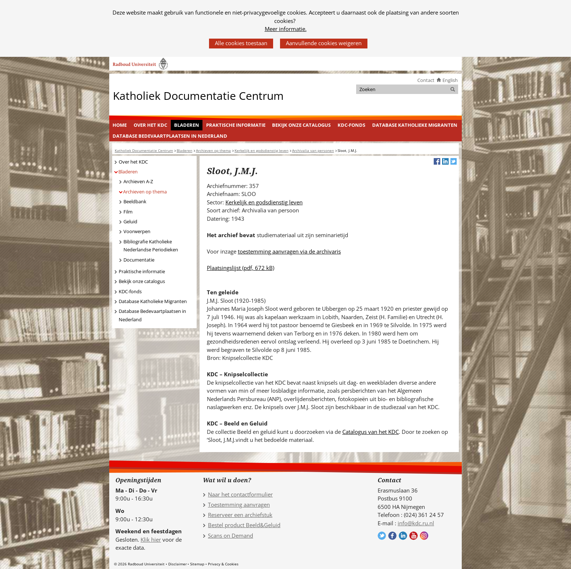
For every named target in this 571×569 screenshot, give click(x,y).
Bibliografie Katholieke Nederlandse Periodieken (150, 245)
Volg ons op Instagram (424, 535)
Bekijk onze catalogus (301, 125)
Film (128, 211)
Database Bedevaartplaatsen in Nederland (170, 136)
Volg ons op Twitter (382, 535)
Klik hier (151, 539)
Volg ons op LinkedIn (403, 535)
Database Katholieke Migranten (414, 125)
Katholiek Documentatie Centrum (198, 95)
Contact (425, 80)
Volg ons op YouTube (413, 535)
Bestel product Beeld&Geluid (244, 525)
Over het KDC (150, 125)
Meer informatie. (286, 28)
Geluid (130, 221)
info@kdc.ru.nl (416, 523)
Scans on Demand (230, 535)
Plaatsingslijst (240, 267)
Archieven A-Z (138, 181)
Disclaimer (177, 563)
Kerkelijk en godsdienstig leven (264, 202)
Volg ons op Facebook (392, 535)
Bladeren (186, 125)
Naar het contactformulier (240, 494)
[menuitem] (119, 125)
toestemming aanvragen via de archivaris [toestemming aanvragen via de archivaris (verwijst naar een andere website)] (289, 251)
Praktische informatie (235, 125)
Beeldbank (134, 201)
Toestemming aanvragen (239, 504)
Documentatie (138, 259)
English (450, 80)
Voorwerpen (136, 231)
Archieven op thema (145, 191)
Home (120, 125)
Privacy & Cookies (223, 563)
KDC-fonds (351, 125)
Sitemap (197, 563)
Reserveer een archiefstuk (240, 514)
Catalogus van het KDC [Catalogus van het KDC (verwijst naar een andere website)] (370, 431)
